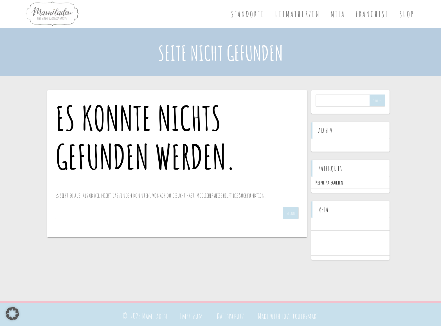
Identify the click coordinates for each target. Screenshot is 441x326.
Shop (406, 14)
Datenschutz (230, 316)
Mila (337, 14)
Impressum (191, 316)
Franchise (372, 14)
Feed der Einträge (329, 236)
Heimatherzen (297, 14)
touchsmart (305, 316)
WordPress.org (327, 249)
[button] (12, 313)
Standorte (248, 14)
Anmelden (324, 224)
